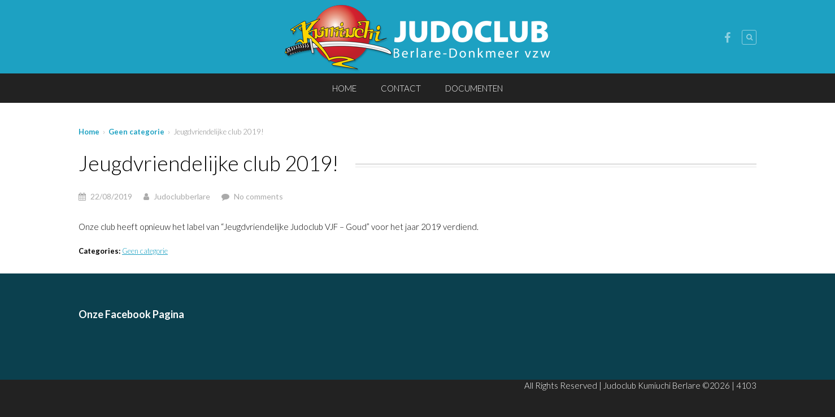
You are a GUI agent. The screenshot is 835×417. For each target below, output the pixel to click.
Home (89, 131)
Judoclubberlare (182, 196)
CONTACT (401, 88)
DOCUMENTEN (474, 88)
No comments (258, 196)
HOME (344, 88)
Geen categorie (136, 131)
